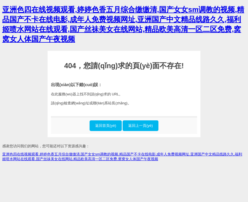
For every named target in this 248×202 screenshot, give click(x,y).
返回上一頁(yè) (140, 125)
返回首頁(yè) (105, 125)
